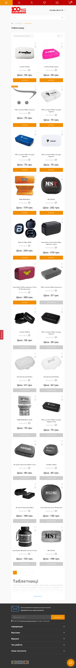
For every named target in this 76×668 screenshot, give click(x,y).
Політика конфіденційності (28, 621)
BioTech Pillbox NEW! (24, 242)
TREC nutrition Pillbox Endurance (51, 287)
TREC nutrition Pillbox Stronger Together (51, 111)
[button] (31, 2)
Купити (25, 80)
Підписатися (58, 617)
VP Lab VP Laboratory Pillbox (24, 507)
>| (32, 573)
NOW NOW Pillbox (24, 199)
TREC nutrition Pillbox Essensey (25, 110)
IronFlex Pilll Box (24, 332)
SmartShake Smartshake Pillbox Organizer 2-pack (51, 243)
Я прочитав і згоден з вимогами (31, 621)
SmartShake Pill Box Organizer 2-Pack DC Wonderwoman (25, 288)
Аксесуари (18, 23)
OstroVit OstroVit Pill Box (24, 377)
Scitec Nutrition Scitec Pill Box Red (51, 507)
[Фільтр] (1, 334)
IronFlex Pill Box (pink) (51, 67)
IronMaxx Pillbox (51, 465)
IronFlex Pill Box (25, 67)
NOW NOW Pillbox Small (24, 420)
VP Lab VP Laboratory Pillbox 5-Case (25, 465)
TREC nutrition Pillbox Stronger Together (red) (51, 421)
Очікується (51, 302)
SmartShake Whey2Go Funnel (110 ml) (25, 550)
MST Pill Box (51, 199)
